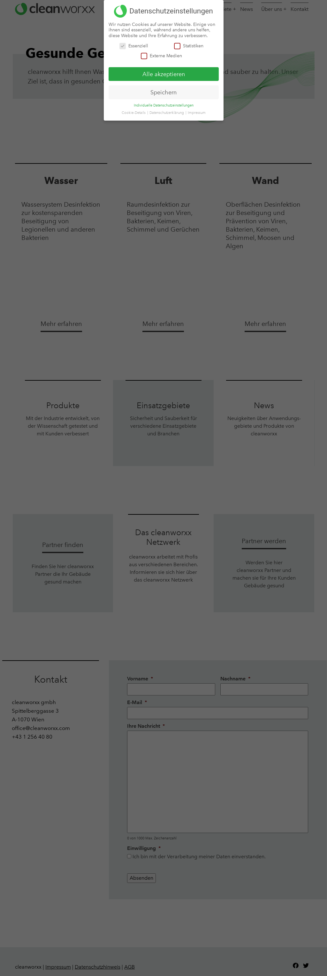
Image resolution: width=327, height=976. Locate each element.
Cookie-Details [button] (134, 113)
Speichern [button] (163, 92)
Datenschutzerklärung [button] (167, 113)
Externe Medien (161, 55)
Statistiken (188, 46)
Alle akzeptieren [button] (163, 73)
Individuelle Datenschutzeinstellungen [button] (164, 105)
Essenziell (133, 46)
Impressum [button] (197, 113)
